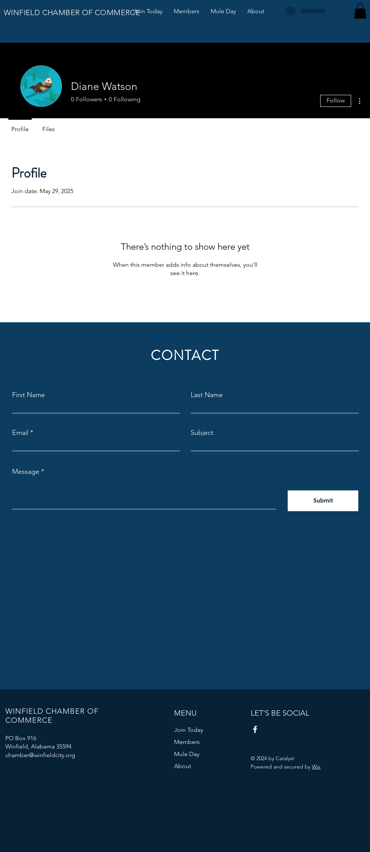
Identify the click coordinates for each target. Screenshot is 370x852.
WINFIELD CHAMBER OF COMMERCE (72, 12)
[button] (360, 11)
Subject (202, 432)
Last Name (207, 394)
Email (20, 432)
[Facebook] (255, 729)
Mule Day (186, 754)
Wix (316, 766)
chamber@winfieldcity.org (40, 755)
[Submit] (323, 500)
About (182, 766)
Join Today (188, 729)
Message (25, 471)
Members (187, 741)
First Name (28, 394)
